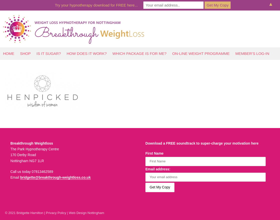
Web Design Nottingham (86, 213)
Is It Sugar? (49, 53)
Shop (25, 53)
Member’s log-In (252, 53)
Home (8, 53)
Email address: (157, 169)
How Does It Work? (87, 53)
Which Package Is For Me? (140, 53)
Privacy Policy (56, 213)
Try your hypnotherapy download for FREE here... (96, 5)
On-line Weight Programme (201, 53)
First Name (154, 153)
